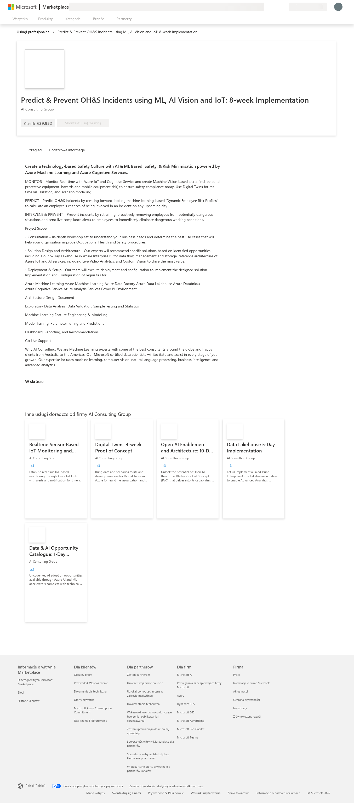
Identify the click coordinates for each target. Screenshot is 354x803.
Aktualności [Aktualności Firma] (240, 691)
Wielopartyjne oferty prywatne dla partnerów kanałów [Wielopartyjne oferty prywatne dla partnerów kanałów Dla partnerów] (148, 769)
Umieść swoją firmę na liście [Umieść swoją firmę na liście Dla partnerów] (145, 683)
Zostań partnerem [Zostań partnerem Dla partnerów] (138, 675)
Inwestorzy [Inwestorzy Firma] (240, 708)
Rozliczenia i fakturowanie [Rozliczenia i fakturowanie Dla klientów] (90, 721)
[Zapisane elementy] (279, 7)
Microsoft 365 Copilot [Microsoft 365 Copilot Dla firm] (190, 729)
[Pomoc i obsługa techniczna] (272, 7)
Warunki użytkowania (205, 793)
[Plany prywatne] (285, 7)
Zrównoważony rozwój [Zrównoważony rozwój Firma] (247, 716)
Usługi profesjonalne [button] (33, 31)
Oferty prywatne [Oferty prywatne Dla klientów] (84, 700)
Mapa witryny (95, 793)
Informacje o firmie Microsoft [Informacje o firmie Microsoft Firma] (251, 683)
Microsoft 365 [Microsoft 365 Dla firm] (186, 712)
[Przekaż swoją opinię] (266, 7)
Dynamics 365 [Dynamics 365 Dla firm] (186, 704)
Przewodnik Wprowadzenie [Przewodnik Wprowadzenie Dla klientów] (91, 683)
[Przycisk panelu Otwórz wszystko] (19, 19)
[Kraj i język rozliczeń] (308, 7)
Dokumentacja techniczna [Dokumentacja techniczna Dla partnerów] (143, 704)
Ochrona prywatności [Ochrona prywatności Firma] (246, 700)
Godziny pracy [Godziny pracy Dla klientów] (83, 675)
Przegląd (34, 149)
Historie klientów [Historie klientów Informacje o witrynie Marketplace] (28, 701)
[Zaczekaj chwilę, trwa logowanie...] (338, 7)
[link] (56, 469)
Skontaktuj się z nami (126, 793)
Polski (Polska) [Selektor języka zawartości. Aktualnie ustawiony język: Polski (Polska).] (35, 785)
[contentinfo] (54, 32)
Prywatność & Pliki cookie (166, 793)
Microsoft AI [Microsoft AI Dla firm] (184, 675)
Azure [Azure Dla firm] (180, 695)
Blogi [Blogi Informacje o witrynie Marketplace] (21, 692)
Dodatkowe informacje (67, 149)
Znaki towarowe (238, 793)
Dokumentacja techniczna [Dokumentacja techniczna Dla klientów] (90, 691)
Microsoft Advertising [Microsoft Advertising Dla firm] (190, 721)
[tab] (36, 149)
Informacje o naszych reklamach (278, 793)
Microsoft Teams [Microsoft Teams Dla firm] (187, 737)
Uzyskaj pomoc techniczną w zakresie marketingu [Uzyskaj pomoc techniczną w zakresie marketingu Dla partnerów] (145, 693)
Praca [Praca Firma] (236, 675)
